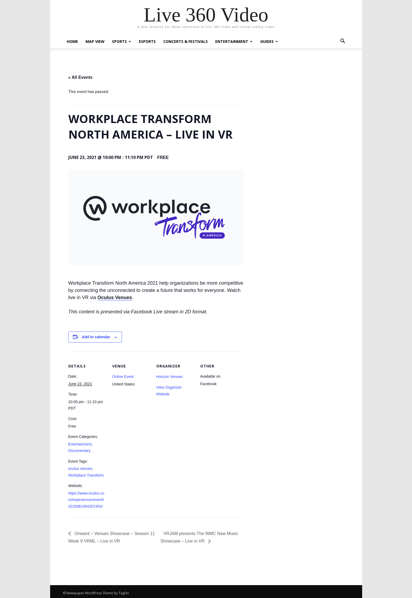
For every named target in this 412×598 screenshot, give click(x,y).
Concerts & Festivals (185, 41)
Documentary (79, 450)
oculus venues (80, 468)
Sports (121, 41)
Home (72, 41)
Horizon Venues (169, 376)
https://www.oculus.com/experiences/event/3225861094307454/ (86, 499)
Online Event (123, 376)
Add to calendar (96, 337)
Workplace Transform (86, 475)
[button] (342, 41)
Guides (269, 41)
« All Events (80, 77)
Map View (95, 41)
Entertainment (234, 41)
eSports (147, 41)
